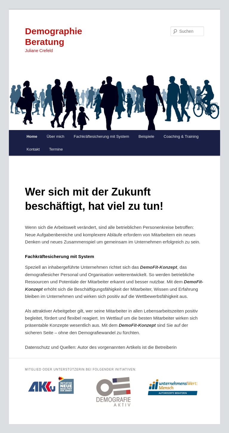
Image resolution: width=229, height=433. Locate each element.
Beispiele (146, 136)
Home (32, 136)
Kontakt (33, 149)
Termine (56, 149)
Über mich (55, 136)
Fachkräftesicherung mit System (101, 136)
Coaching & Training (181, 136)
